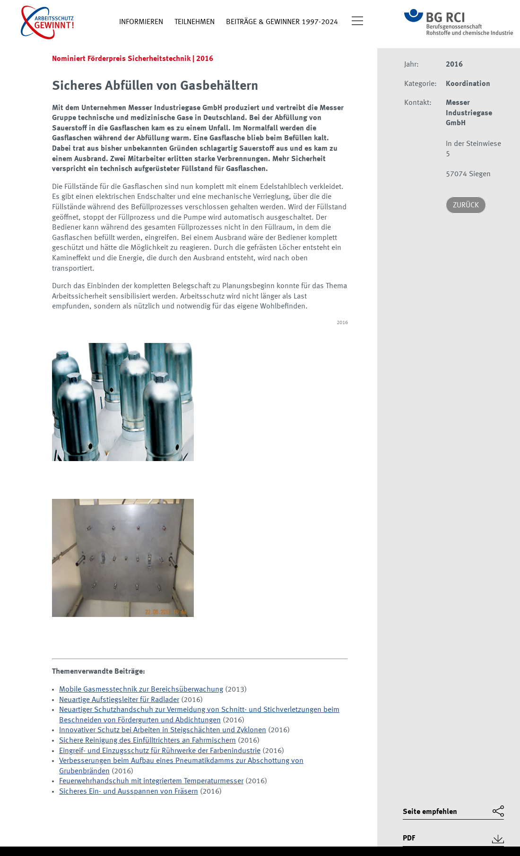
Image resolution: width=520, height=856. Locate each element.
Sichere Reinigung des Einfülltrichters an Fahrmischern (147, 741)
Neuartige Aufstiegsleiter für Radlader (119, 700)
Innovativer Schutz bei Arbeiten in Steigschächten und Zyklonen (162, 730)
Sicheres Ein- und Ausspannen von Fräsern (128, 792)
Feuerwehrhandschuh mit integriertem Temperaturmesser (151, 781)
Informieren (141, 22)
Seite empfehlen (430, 812)
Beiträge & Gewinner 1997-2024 (282, 22)
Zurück (466, 205)
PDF (409, 838)
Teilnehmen (194, 22)
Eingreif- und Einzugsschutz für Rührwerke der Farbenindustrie (159, 751)
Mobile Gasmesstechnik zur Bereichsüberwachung (141, 689)
